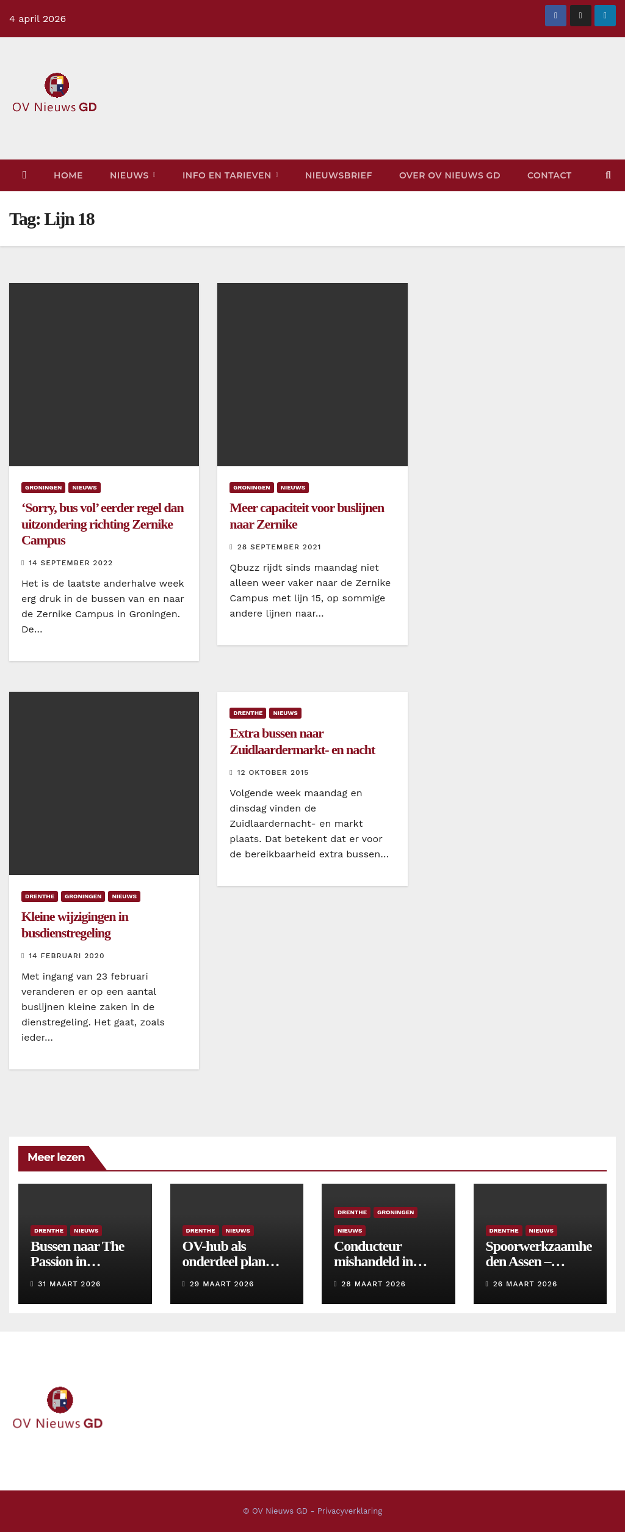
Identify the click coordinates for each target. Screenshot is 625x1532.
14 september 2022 (71, 563)
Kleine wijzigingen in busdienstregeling (74, 924)
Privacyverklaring (349, 1511)
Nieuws (130, 175)
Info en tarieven (228, 175)
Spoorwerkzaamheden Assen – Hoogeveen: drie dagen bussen (539, 1269)
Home (68, 175)
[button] (608, 175)
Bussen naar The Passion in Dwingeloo (77, 1261)
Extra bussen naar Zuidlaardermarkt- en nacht (302, 741)
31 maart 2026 (69, 1284)
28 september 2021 (279, 547)
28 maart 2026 (373, 1284)
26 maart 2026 (525, 1284)
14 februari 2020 (66, 955)
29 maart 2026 (222, 1284)
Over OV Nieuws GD (449, 175)
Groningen (43, 487)
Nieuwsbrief (338, 175)
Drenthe (39, 896)
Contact (549, 175)
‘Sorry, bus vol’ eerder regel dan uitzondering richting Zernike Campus (102, 524)
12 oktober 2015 (273, 772)
